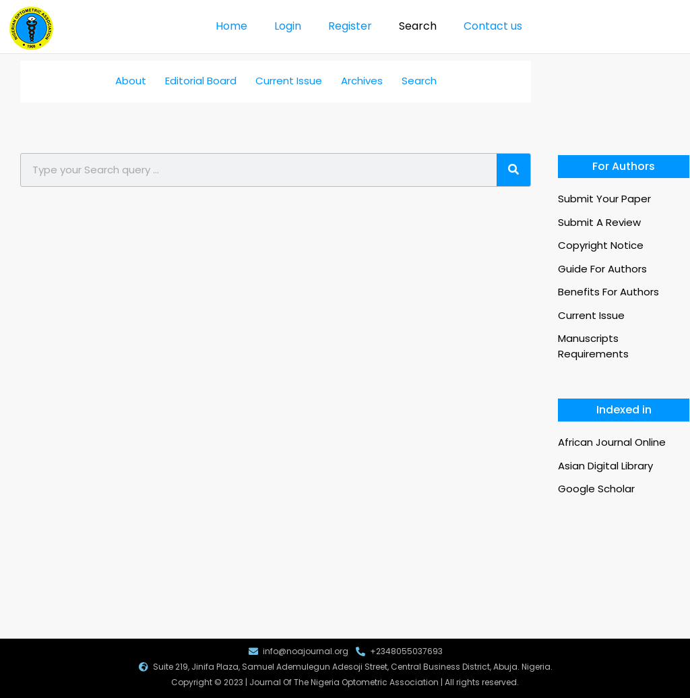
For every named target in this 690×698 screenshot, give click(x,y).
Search (418, 26)
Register (350, 26)
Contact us (493, 26)
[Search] (513, 170)
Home (231, 26)
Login (287, 26)
